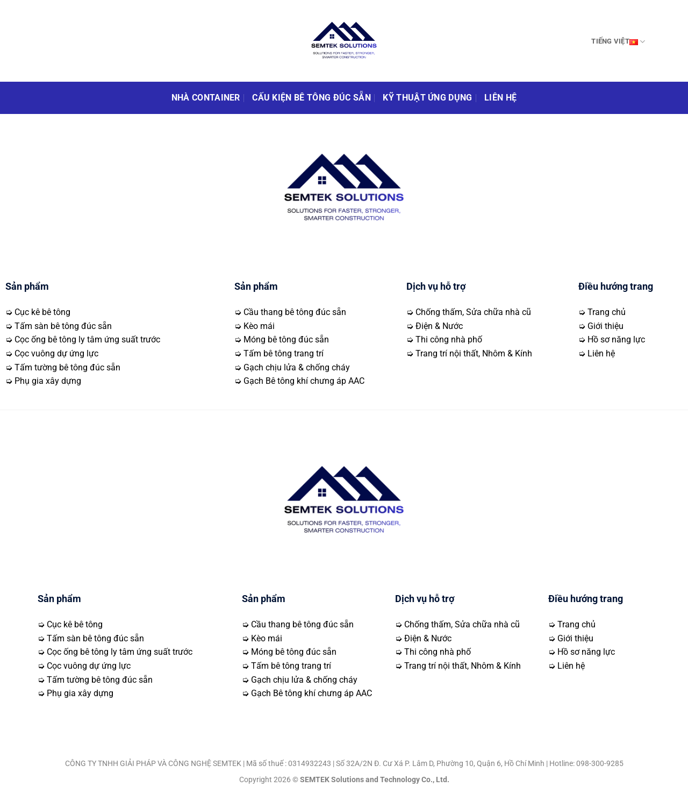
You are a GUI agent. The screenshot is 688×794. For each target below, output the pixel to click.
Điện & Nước (439, 326)
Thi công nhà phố (448, 339)
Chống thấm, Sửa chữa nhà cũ (473, 312)
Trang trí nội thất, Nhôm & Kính (473, 353)
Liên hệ (500, 97)
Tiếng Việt (618, 42)
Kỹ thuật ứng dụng (427, 97)
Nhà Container (205, 97)
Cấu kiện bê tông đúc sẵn (311, 97)
